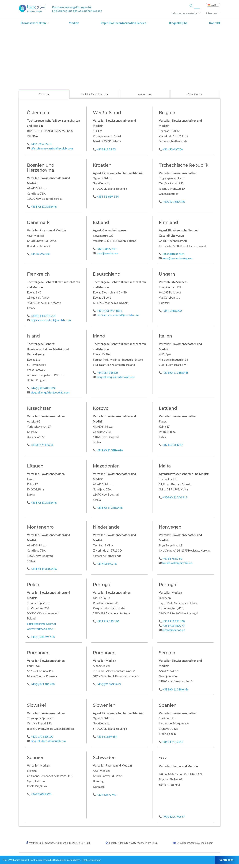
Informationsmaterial (184, 13)
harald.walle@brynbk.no (177, 563)
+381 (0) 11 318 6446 (43, 206)
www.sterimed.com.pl (40, 628)
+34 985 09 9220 (40, 794)
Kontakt (214, 23)
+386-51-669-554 (107, 196)
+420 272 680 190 (173, 201)
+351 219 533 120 (107, 621)
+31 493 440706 (172, 149)
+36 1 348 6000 (172, 310)
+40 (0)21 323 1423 (108, 684)
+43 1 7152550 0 (40, 144)
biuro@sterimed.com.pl (41, 623)
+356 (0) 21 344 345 (174, 497)
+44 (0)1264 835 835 (43, 388)
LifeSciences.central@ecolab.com (117, 315)
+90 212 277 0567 (173, 816)
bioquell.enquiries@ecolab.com (49, 392)
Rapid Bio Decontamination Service (123, 23)
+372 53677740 (106, 249)
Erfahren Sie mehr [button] (91, 859)
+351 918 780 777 (173, 625)
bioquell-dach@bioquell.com (48, 741)
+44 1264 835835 (107, 372)
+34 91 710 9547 (172, 742)
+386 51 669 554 (106, 736)
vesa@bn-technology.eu (177, 258)
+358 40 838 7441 (173, 254)
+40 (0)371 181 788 (42, 684)
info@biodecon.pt (173, 630)
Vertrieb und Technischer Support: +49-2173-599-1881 (59, 842)
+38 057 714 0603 (41, 445)
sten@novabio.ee (107, 253)
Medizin (74, 23)
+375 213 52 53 (106, 149)
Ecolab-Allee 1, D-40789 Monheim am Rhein (133, 842)
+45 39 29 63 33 (40, 254)
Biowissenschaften (33, 23)
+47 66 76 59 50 (172, 558)
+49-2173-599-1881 (109, 310)
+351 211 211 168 (173, 621)
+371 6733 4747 (172, 445)
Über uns (211, 13)
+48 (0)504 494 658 (42, 637)
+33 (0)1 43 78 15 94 (43, 316)
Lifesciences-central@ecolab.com (51, 148)
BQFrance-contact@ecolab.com (50, 320)
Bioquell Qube (178, 23)
